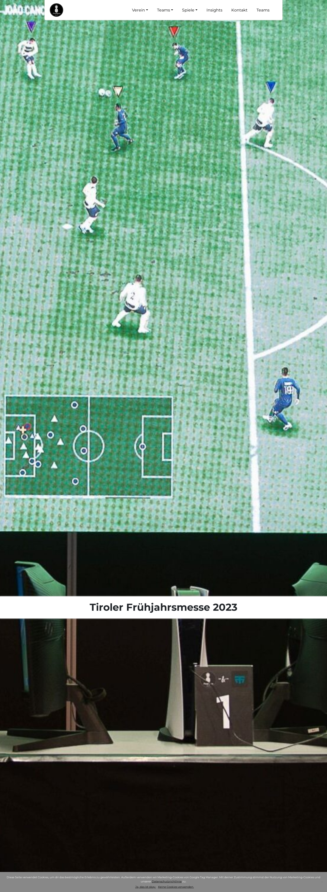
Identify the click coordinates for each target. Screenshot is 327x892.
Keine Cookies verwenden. (176, 886)
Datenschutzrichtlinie (167, 881)
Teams (163, 10)
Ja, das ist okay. (145, 886)
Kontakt (239, 10)
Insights (214, 10)
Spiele (188, 10)
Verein (138, 10)
